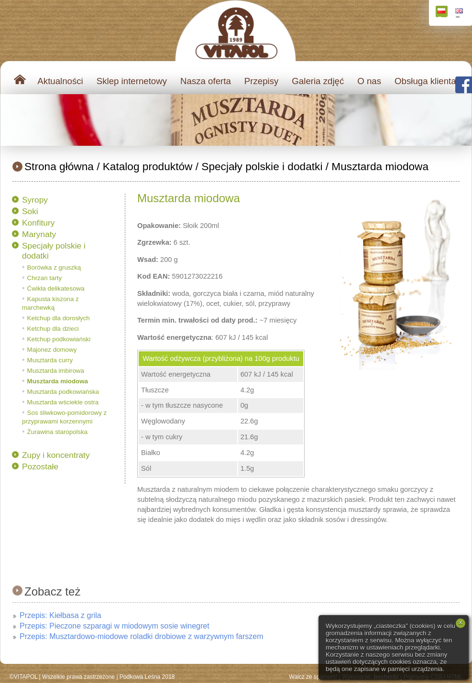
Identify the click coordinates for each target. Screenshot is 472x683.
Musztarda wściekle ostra (63, 402)
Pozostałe (40, 466)
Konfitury (38, 223)
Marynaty (39, 234)
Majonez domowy (52, 349)
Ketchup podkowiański (59, 339)
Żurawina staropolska (57, 431)
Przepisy (261, 81)
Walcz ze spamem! (313, 676)
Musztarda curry (50, 360)
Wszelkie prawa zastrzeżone (78, 676)
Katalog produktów (148, 166)
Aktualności (60, 81)
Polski (443, 12)
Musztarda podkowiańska (63, 391)
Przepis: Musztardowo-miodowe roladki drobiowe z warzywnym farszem (141, 636)
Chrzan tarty (44, 278)
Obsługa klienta (425, 81)
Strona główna (59, 166)
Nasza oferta (205, 81)
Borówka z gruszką (54, 267)
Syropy (35, 200)
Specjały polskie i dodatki (261, 166)
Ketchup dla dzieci (53, 328)
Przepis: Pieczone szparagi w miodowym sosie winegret (114, 626)
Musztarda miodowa (379, 166)
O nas (369, 81)
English (460, 12)
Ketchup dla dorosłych (58, 318)
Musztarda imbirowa (55, 370)
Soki (30, 211)
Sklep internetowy (132, 81)
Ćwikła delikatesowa (56, 288)
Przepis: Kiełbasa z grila (60, 615)
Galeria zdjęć (318, 81)
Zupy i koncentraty (56, 455)
